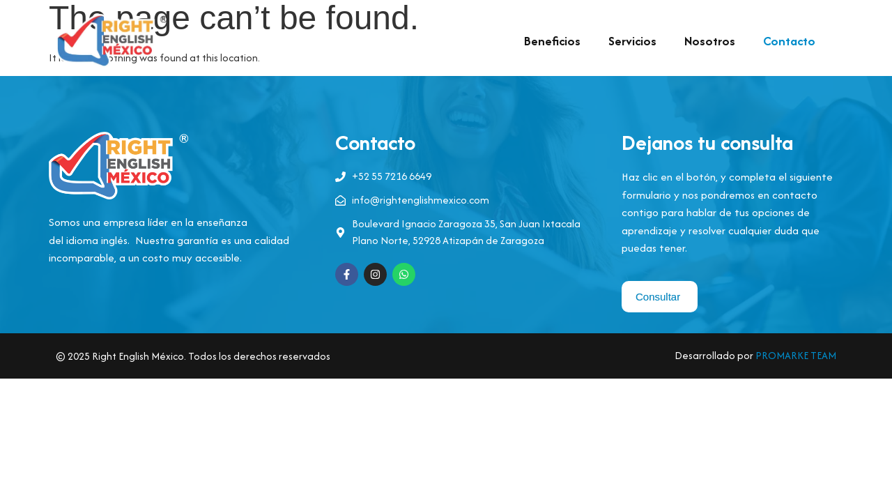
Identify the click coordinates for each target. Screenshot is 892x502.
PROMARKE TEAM (795, 355)
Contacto (789, 41)
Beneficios (552, 41)
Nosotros (709, 41)
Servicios (632, 41)
